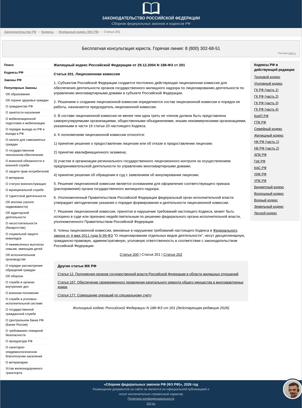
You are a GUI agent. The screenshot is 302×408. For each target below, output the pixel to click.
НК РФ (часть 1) (266, 142)
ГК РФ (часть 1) (266, 90)
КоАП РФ (261, 116)
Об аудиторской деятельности (17, 215)
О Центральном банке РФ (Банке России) (25, 322)
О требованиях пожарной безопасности (24, 333)
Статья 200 (129, 254)
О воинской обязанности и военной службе (25, 163)
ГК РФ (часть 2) (266, 96)
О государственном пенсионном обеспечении (24, 153)
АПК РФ (260, 155)
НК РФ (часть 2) (266, 148)
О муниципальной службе (25, 190)
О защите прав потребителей (27, 171)
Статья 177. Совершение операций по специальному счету (104, 295)
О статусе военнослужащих (26, 184)
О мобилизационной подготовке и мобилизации (25, 121)
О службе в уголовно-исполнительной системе (24, 301)
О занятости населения (23, 112)
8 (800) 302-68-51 (202, 48)
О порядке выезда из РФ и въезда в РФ (25, 131)
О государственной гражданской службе (21, 312)
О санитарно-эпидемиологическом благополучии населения (24, 351)
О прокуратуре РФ (19, 341)
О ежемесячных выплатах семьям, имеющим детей (25, 247)
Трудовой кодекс (267, 77)
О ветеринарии (17, 362)
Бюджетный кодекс (269, 187)
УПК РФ (260, 181)
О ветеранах (15, 178)
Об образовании (18, 94)
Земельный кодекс (269, 207)
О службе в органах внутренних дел (20, 284)
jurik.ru (292, 53)
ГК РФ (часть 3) (266, 103)
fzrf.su (151, 403)
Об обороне (14, 276)
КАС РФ (260, 168)
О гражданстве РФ (19, 106)
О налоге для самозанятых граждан (25, 142)
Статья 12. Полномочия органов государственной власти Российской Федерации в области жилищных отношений (148, 274)
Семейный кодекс (268, 129)
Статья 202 (173, 254)
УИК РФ (260, 174)
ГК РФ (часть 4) (266, 109)
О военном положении (22, 293)
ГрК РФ (259, 161)
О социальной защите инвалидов (22, 236)
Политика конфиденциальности (151, 398)
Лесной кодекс (265, 213)
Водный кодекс (266, 200)
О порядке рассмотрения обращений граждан (24, 268)
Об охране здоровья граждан (27, 100)
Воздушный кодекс (269, 194)
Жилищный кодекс (269, 135)
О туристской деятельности (26, 196)
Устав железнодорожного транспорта (24, 371)
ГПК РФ (260, 122)
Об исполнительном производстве (20, 257)
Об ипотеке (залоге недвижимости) (20, 204)
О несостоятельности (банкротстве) (21, 225)
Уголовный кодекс (268, 83)
